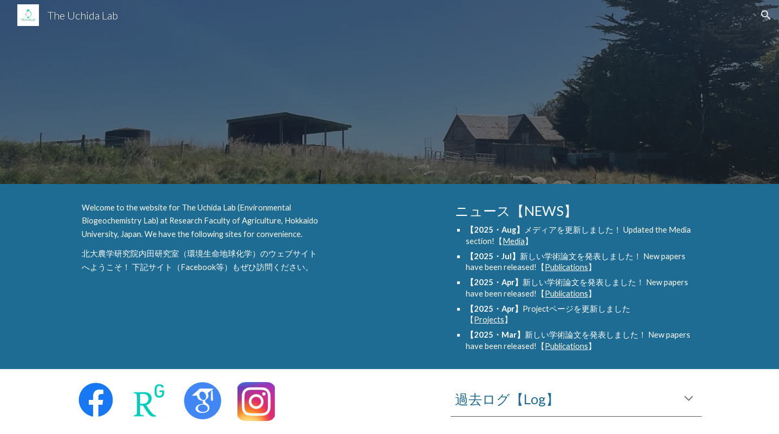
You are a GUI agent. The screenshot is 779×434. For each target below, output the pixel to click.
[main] (202, 237)
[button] (766, 15)
